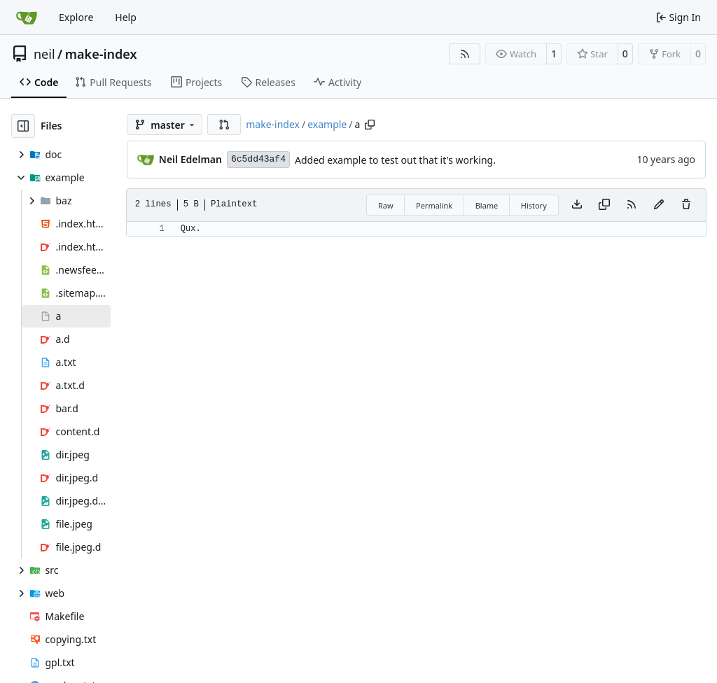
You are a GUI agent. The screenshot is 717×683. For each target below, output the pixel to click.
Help (126, 17)
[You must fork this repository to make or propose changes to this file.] (659, 205)
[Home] (26, 17)
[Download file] (577, 205)
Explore (76, 17)
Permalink (434, 205)
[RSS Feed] (465, 53)
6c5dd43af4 (258, 159)
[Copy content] (604, 205)
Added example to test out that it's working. (395, 160)
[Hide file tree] (23, 126)
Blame (487, 205)
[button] (224, 124)
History (534, 205)
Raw (386, 205)
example (327, 124)
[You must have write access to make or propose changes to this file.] (686, 205)
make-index (101, 54)
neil (44, 54)
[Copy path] (370, 124)
